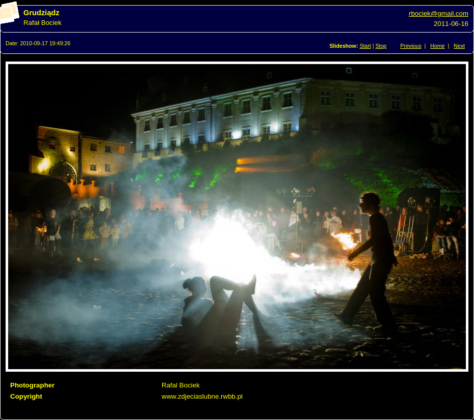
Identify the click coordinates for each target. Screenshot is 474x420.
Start (365, 46)
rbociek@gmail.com (438, 13)
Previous (410, 46)
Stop (381, 46)
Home (437, 46)
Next (459, 46)
